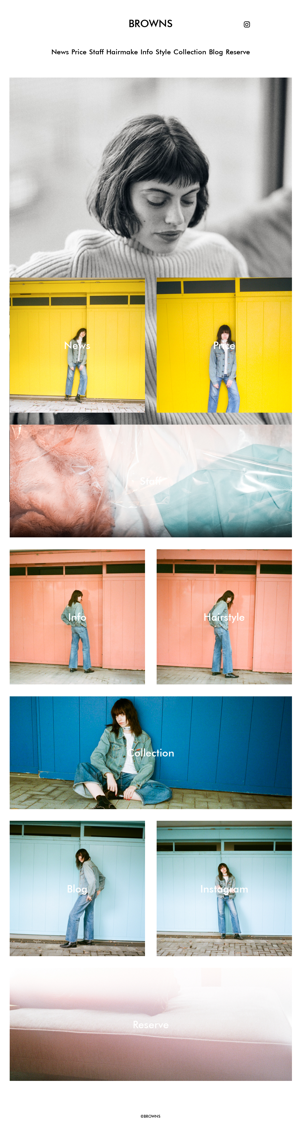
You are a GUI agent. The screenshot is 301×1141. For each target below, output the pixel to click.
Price (79, 52)
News (60, 52)
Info (146, 52)
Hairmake (122, 52)
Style (163, 52)
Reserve (238, 52)
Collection (189, 52)
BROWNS (151, 23)
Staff (96, 52)
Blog (216, 52)
